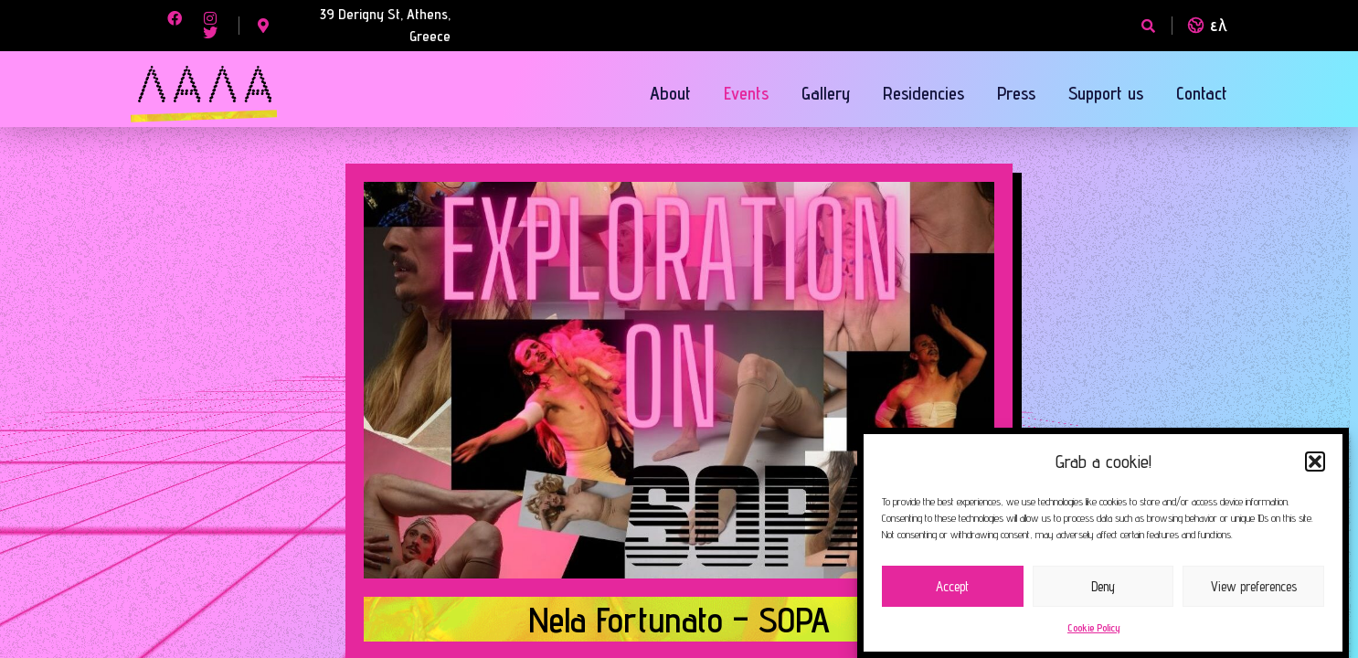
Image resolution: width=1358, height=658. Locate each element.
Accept (952, 586)
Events (746, 93)
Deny (1103, 586)
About (670, 93)
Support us (1105, 93)
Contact (1201, 93)
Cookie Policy (1093, 627)
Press (1016, 93)
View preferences (1254, 586)
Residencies (923, 93)
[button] (1315, 461)
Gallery (825, 93)
